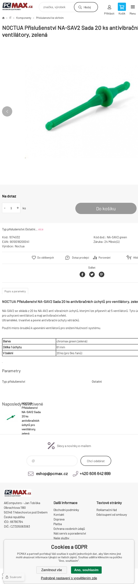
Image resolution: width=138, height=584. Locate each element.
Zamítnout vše (51, 570)
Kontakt (58, 514)
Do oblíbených (45, 257)
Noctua (19, 246)
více (40, 229)
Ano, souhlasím (86, 570)
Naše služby (61, 538)
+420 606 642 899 (95, 473)
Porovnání (104, 257)
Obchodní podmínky (66, 510)
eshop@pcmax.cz (52, 473)
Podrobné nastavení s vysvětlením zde (69, 578)
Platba (57, 524)
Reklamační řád (106, 510)
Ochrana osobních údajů (69, 528)
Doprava (59, 519)
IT (10, 17)
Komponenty (23, 17)
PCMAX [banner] (20, 6)
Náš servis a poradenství (69, 533)
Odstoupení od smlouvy (111, 514)
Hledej (87, 7)
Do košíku (106, 208)
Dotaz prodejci (80, 257)
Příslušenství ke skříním (50, 17)
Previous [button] (7, 111)
